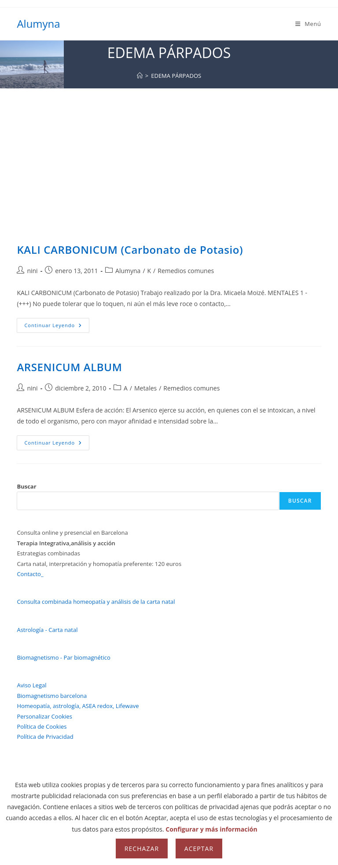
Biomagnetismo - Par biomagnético (63, 657)
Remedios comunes (186, 270)
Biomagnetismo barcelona (52, 696)
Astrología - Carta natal (47, 630)
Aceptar (198, 848)
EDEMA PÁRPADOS (176, 76)
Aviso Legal (31, 685)
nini (32, 270)
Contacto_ (30, 574)
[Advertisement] (169, 154)
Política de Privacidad (45, 737)
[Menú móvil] (308, 24)
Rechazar (142, 848)
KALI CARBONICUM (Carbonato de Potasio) (130, 249)
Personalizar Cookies (44, 716)
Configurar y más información (211, 829)
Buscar (26, 486)
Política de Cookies (41, 726)
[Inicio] (140, 76)
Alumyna (38, 23)
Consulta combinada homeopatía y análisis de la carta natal (96, 602)
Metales (145, 388)
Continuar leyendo (56, 327)
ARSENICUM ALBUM (69, 367)
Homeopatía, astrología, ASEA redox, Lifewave (78, 706)
